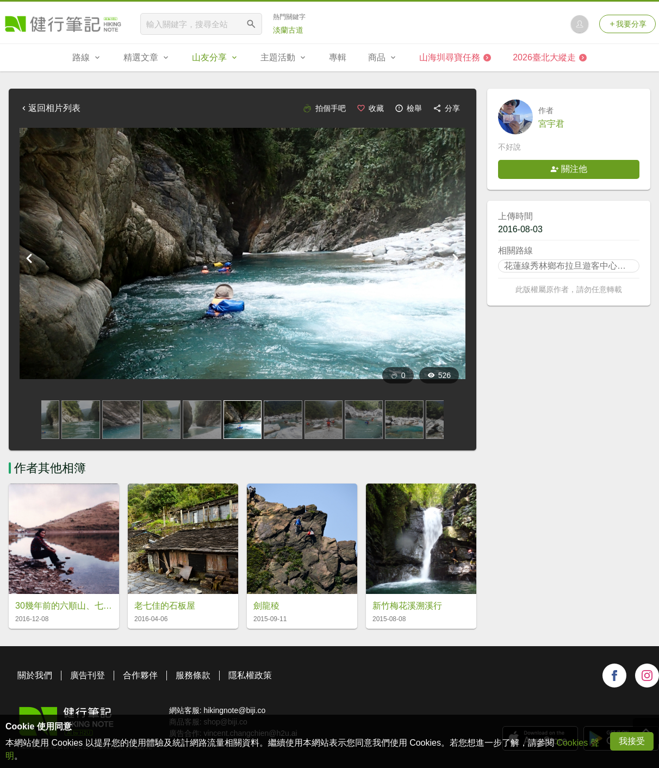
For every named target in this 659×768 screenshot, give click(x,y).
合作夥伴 (140, 675)
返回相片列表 (50, 108)
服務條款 (193, 675)
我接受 (632, 741)
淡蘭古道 (288, 30)
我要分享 (627, 24)
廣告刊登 (87, 675)
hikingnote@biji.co (234, 710)
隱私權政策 (250, 675)
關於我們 (34, 675)
